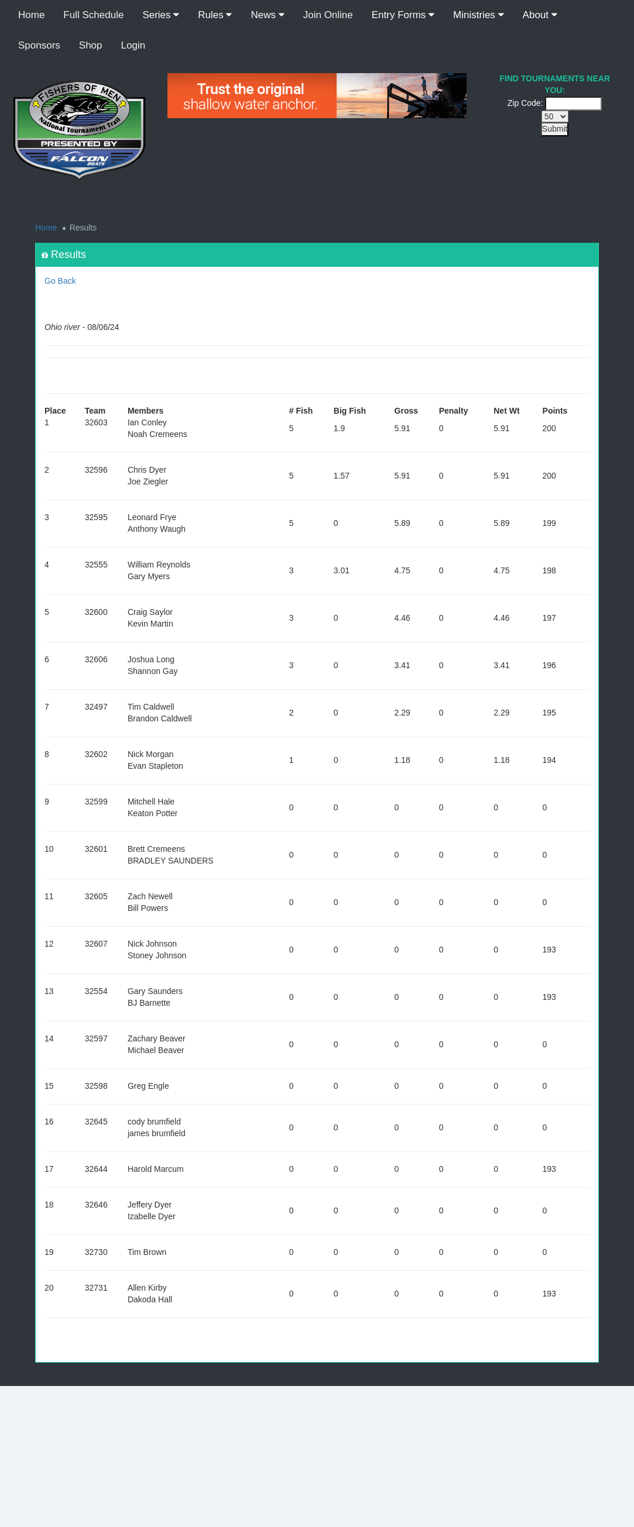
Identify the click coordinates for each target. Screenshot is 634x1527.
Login (133, 45)
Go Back (60, 281)
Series (160, 14)
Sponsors (39, 45)
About (540, 14)
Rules (215, 14)
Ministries (478, 14)
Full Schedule (93, 14)
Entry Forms (403, 14)
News (267, 14)
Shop (90, 45)
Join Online (328, 14)
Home (31, 14)
